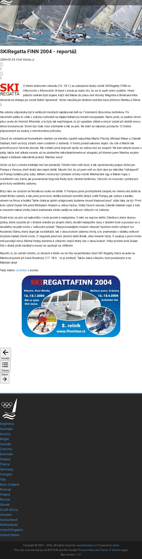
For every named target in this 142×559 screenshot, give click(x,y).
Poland (5, 494)
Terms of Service (110, 550)
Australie (6, 429)
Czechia (6, 449)
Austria (5, 434)
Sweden (6, 515)
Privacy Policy (86, 550)
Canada (5, 444)
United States (10, 535)
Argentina (7, 424)
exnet (116, 545)
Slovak (4, 505)
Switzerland (8, 520)
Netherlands (9, 525)
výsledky (21, 270)
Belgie (4, 439)
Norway (5, 489)
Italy (3, 479)
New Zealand (9, 484)
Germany (6, 469)
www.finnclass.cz (86, 545)
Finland (5, 459)
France (5, 464)
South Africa (9, 510)
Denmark (6, 454)
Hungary (6, 474)
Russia (5, 499)
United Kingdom (11, 530)
